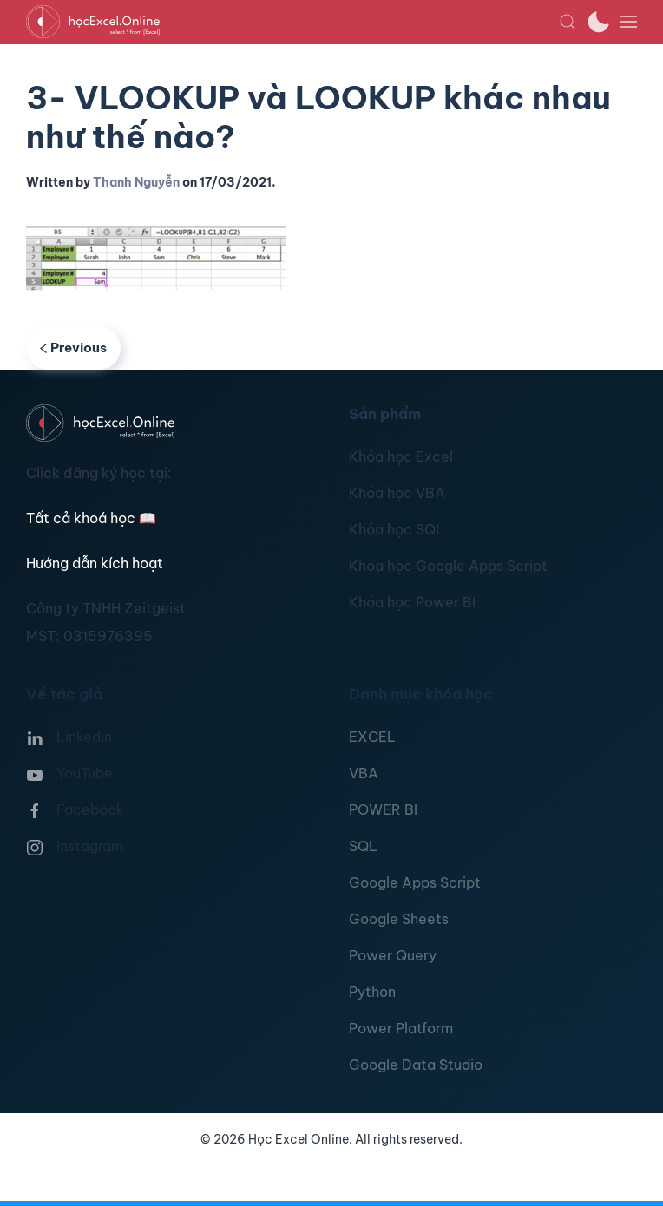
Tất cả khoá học (91, 518)
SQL (363, 846)
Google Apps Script (415, 882)
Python (372, 991)
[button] (567, 21)
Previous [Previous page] (73, 347)
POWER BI (383, 809)
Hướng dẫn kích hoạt (94, 563)
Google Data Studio (415, 1064)
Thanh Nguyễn (136, 182)
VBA (363, 773)
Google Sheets (399, 918)
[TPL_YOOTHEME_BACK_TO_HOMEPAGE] (292, 21)
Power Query (393, 955)
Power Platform (401, 1028)
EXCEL (372, 736)
